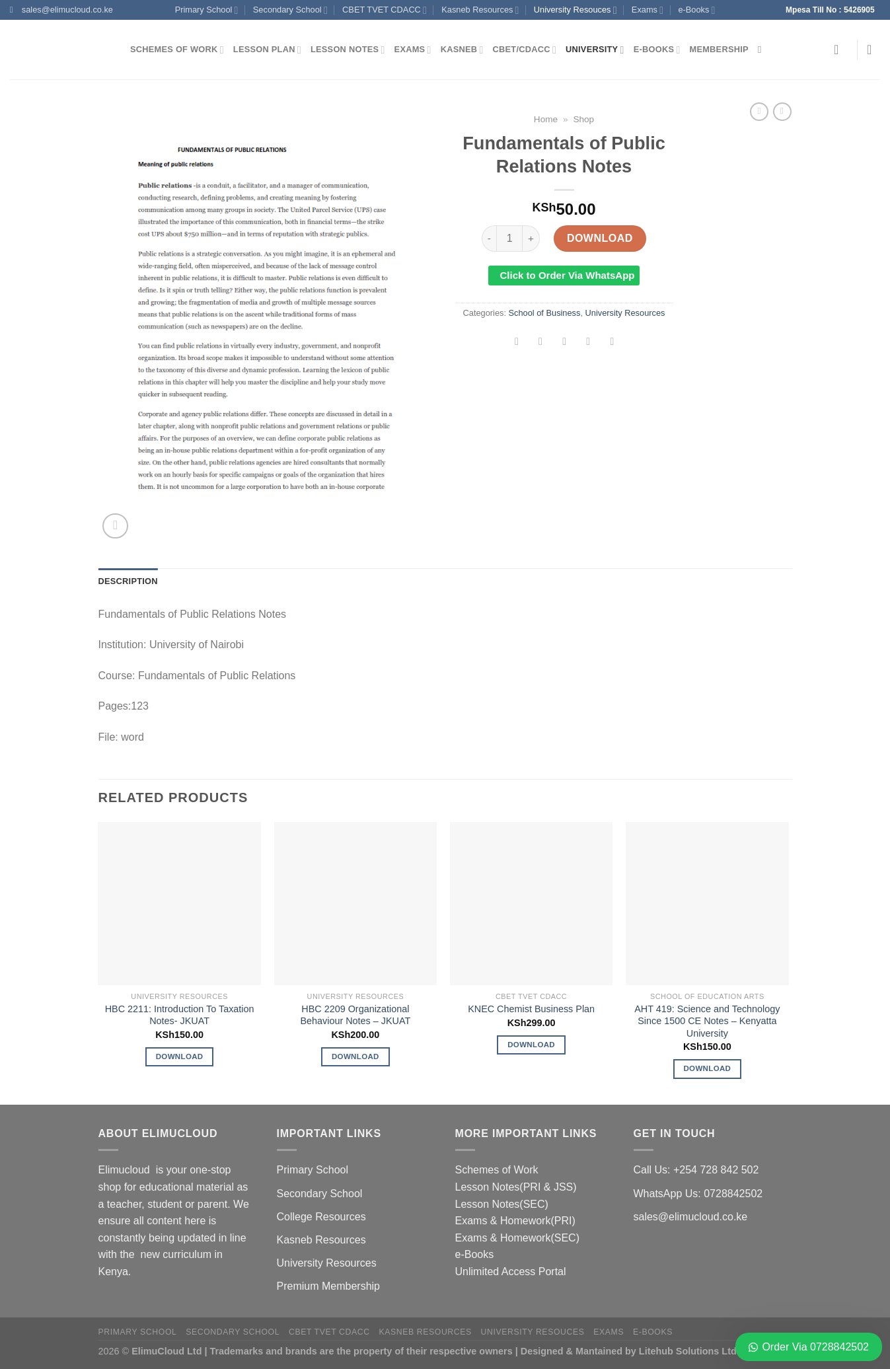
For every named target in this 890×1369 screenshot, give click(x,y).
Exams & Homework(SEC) (517, 1237)
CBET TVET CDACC (384, 10)
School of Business (545, 313)
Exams (647, 10)
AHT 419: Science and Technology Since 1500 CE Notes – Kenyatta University (707, 1021)
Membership (719, 49)
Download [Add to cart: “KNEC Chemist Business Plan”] (531, 1045)
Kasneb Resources (480, 10)
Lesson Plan (267, 50)
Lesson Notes (348, 50)
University (595, 50)
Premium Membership (328, 1286)
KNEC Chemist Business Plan (531, 1009)
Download (600, 238)
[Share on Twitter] (541, 342)
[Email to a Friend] (564, 342)
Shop (583, 119)
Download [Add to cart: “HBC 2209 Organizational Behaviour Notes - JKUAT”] (355, 1056)
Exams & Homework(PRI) (515, 1220)
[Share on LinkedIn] (612, 342)
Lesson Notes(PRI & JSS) (516, 1187)
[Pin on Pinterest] (588, 342)
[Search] (763, 49)
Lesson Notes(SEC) (501, 1204)
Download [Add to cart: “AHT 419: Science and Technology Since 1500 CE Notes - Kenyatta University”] (707, 1068)
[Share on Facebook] (517, 342)
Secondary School (290, 10)
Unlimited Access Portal (510, 1271)
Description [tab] (128, 581)
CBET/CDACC (524, 50)
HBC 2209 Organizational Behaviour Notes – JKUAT (355, 1015)
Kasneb (462, 50)
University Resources (625, 313)
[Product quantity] (509, 238)
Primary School (207, 10)
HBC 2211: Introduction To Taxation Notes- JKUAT (179, 1015)
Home (546, 119)
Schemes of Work (177, 50)
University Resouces (575, 10)
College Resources (321, 1216)
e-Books (696, 10)
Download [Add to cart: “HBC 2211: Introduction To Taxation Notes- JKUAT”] (180, 1056)
